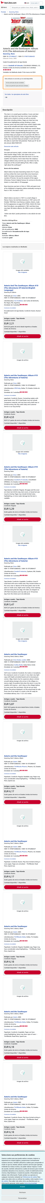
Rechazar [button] (22, 1192)
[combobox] (25, 7)
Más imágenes (22, 272)
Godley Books (18, 665)
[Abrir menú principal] (4, 7)
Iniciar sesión (34, 3)
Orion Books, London (19, 660)
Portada (3, 12)
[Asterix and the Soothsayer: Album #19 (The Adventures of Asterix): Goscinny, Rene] (22, 17)
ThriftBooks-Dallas (20, 937)
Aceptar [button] (22, 1186)
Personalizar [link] (22, 1198)
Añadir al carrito (22, 336)
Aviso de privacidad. (31, 1183)
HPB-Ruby (17, 388)
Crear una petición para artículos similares (17, 85)
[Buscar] (42, 7)
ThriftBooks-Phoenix (20, 766)
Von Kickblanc (18, 301)
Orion (15, 296)
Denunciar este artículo (11, 146)
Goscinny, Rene (13, 12)
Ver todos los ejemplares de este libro (17, 94)
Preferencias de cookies (30, 1177)
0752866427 (13, 56)
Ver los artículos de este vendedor (15, 82)
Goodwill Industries (20, 571)
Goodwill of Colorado (21, 480)
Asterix (15, 761)
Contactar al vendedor (10, 308)
